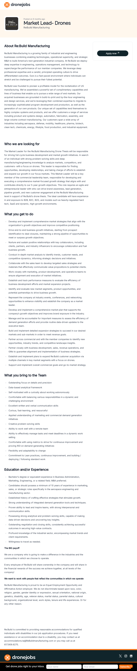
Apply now (113, 53)
